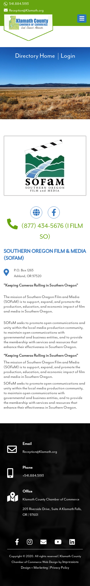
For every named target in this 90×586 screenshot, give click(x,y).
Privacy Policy (59, 568)
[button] (81, 18)
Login (68, 56)
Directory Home (35, 56)
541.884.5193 (16, 4)
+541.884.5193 (33, 476)
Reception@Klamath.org (24, 10)
